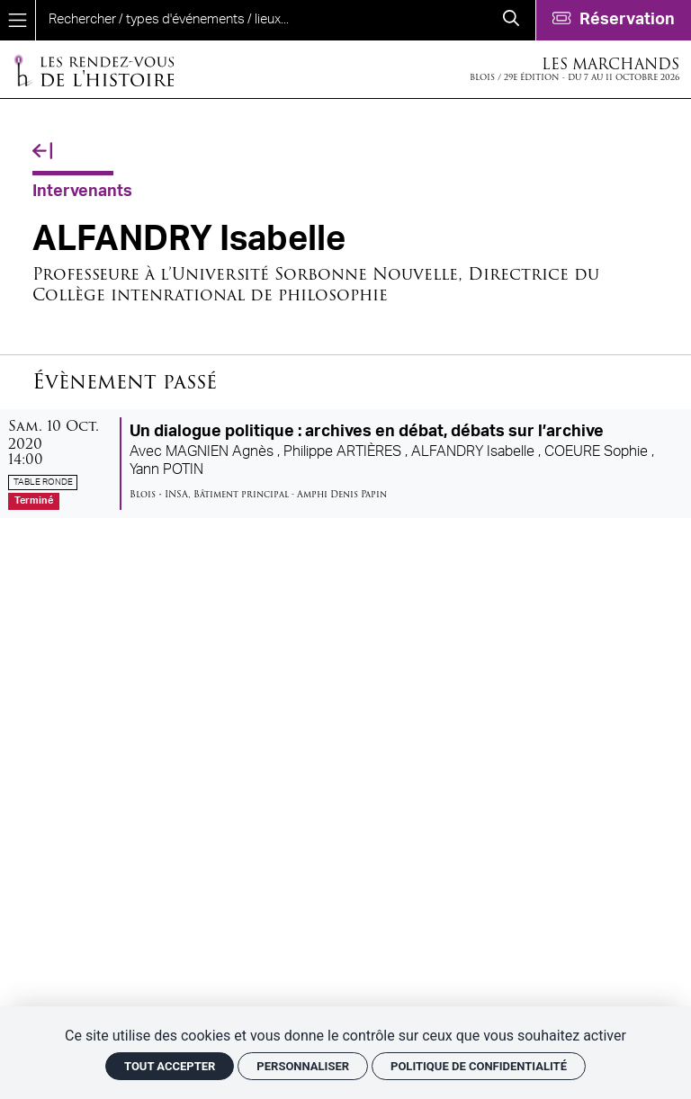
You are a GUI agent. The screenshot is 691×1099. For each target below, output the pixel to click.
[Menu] (17, 20)
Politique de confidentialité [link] (478, 1066)
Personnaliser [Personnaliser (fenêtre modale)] (302, 1066)
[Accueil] (94, 69)
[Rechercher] (511, 20)
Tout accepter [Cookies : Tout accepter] (169, 1066)
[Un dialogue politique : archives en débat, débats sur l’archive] (345, 463)
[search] (261, 20)
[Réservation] (613, 20)
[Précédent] (42, 151)
